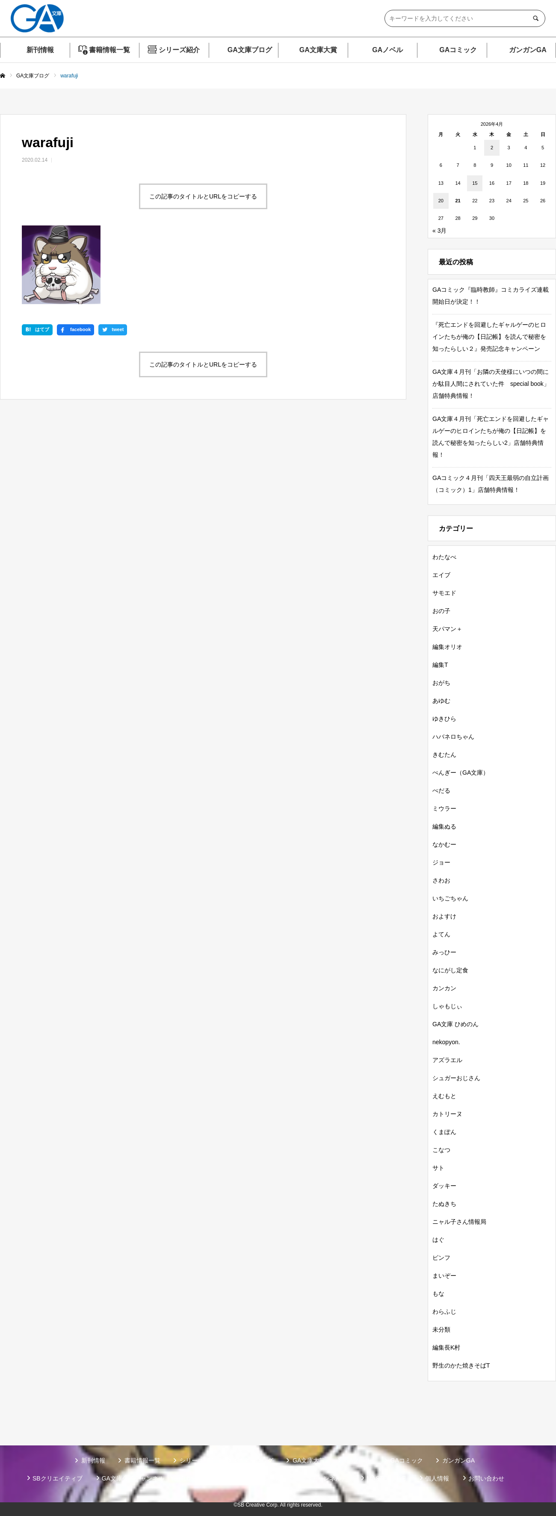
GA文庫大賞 (318, 49)
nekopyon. (446, 1042)
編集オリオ (447, 646)
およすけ (444, 916)
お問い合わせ (486, 1478)
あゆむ (441, 700)
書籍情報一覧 (109, 49)
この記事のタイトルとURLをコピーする (203, 196)
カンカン (444, 988)
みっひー (444, 952)
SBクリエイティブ (58, 1478)
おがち (441, 682)
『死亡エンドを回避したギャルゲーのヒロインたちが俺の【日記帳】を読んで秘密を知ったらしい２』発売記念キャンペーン (489, 336)
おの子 (441, 610)
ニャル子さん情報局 (459, 1221)
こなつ (441, 1149)
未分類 (441, 1329)
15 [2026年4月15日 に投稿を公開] (474, 183)
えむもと (444, 1096)
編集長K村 (446, 1347)
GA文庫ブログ (250, 49)
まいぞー (444, 1275)
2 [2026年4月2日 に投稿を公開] (492, 147)
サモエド (444, 592)
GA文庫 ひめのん (455, 1024)
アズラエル (447, 1060)
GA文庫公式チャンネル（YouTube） (151, 1478)
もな (438, 1293)
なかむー (444, 844)
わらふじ (444, 1311)
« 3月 (439, 230)
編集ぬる (444, 826)
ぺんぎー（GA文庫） (460, 772)
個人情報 (437, 1478)
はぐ (438, 1239)
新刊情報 (40, 49)
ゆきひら (444, 718)
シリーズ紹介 (179, 49)
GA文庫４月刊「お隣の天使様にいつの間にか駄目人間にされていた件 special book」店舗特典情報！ (491, 383)
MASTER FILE (386, 1478)
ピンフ (441, 1257)
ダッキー (444, 1185)
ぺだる (441, 790)
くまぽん (444, 1131)
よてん (441, 934)
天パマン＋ (447, 628)
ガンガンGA (528, 49)
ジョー (441, 862)
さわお (441, 880)
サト (438, 1167)
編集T (440, 664)
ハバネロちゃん (453, 736)
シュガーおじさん (456, 1078)
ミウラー (444, 808)
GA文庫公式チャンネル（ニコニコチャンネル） (283, 1478)
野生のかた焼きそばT (461, 1365)
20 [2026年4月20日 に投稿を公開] (441, 200)
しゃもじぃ (447, 1006)
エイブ (441, 574)
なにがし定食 (450, 970)
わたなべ (444, 557)
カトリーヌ (447, 1113)
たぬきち (444, 1203)
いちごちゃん (450, 898)
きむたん (444, 754)
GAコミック (458, 49)
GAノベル (387, 49)
